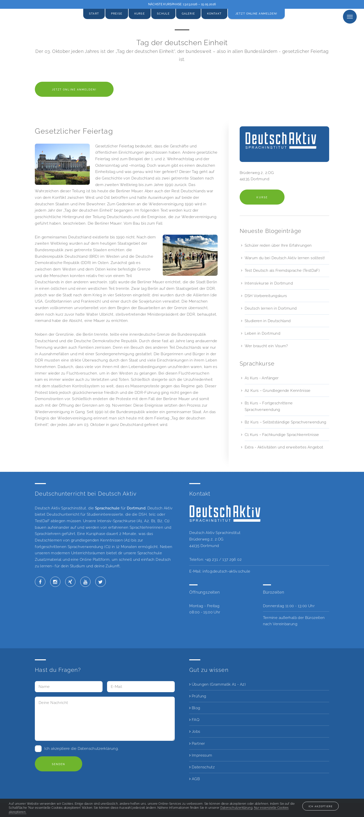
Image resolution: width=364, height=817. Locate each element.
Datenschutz (202, 767)
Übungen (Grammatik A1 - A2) (217, 684)
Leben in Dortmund (262, 333)
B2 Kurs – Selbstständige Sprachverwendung (285, 422)
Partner (197, 743)
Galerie (188, 13)
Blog (194, 708)
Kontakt (214, 13)
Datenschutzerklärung (98, 748)
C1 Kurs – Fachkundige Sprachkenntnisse (282, 434)
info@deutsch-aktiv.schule (226, 571)
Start (94, 13)
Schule (163, 13)
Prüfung (197, 696)
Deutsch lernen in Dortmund (271, 308)
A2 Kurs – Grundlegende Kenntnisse (278, 390)
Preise (116, 13)
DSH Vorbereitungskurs (266, 296)
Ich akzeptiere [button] (321, 806)
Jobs (194, 731)
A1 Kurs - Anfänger (262, 378)
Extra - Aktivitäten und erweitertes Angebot (284, 447)
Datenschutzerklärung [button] (236, 807)
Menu (350, 17)
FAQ (194, 719)
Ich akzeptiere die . (81, 748)
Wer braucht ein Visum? (266, 346)
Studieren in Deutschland (268, 321)
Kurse (139, 13)
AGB (194, 779)
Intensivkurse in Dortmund (269, 283)
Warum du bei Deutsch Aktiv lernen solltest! (285, 258)
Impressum (200, 755)
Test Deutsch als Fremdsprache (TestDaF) (282, 270)
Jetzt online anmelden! (256, 13)
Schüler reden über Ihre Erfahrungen (278, 245)
